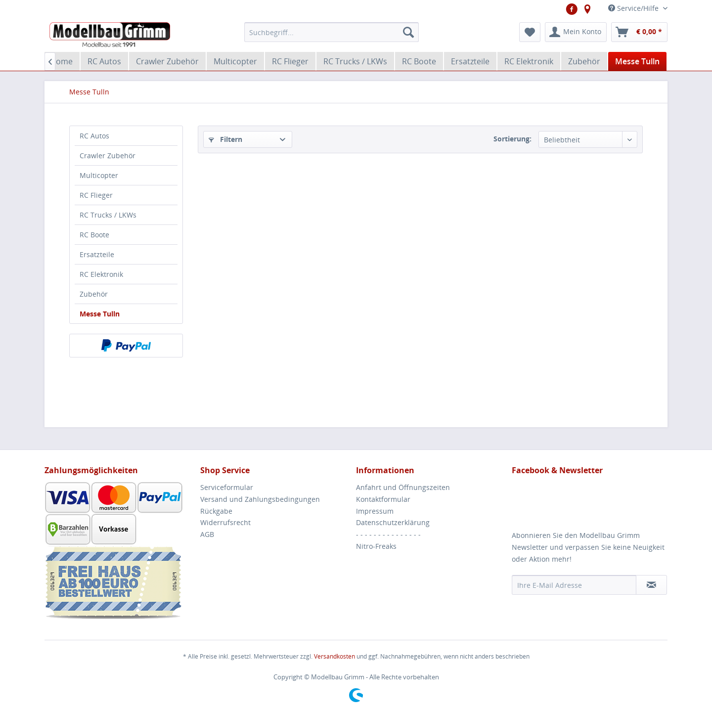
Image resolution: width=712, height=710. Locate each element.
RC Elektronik (101, 274)
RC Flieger (96, 195)
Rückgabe (216, 511)
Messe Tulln (100, 313)
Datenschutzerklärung (393, 522)
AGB (207, 534)
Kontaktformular (383, 499)
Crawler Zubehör (107, 155)
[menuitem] (331, 32)
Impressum (375, 511)
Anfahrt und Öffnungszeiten (403, 487)
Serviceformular (226, 487)
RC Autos (94, 135)
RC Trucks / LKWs (108, 215)
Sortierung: (512, 138)
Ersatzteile (97, 254)
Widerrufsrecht (225, 522)
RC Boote (94, 234)
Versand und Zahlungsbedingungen (260, 499)
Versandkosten (334, 656)
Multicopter (99, 175)
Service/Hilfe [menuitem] (634, 8)
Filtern (225, 139)
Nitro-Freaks (376, 546)
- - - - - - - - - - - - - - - (388, 534)
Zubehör (94, 294)
